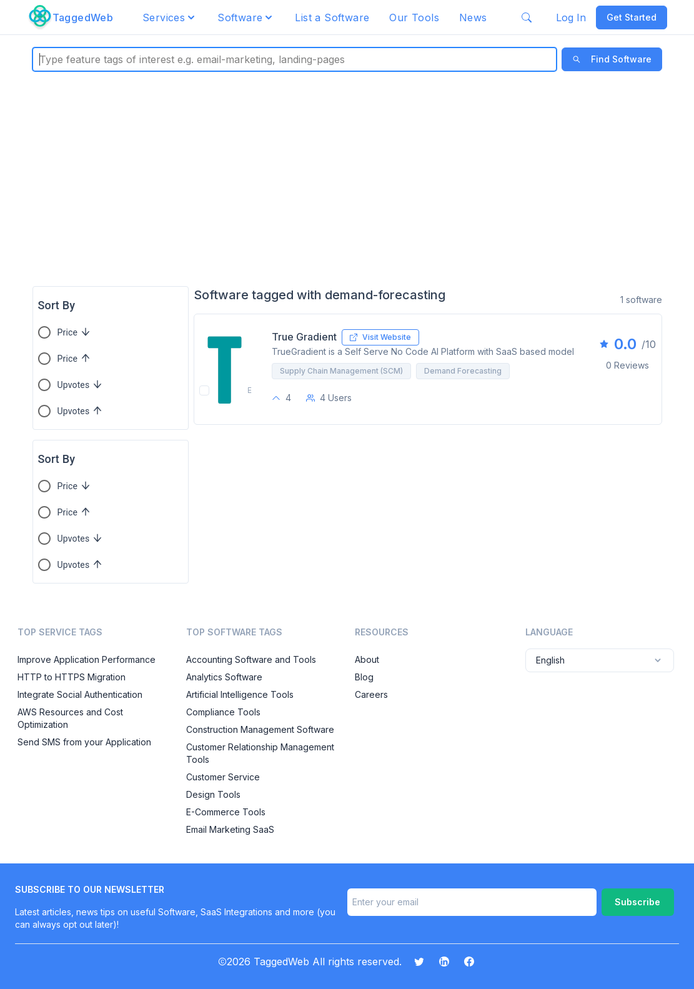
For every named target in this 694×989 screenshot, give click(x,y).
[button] (169, 17)
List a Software (332, 17)
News (473, 17)
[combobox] (40, 59)
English (599, 660)
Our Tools (414, 17)
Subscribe (637, 902)
